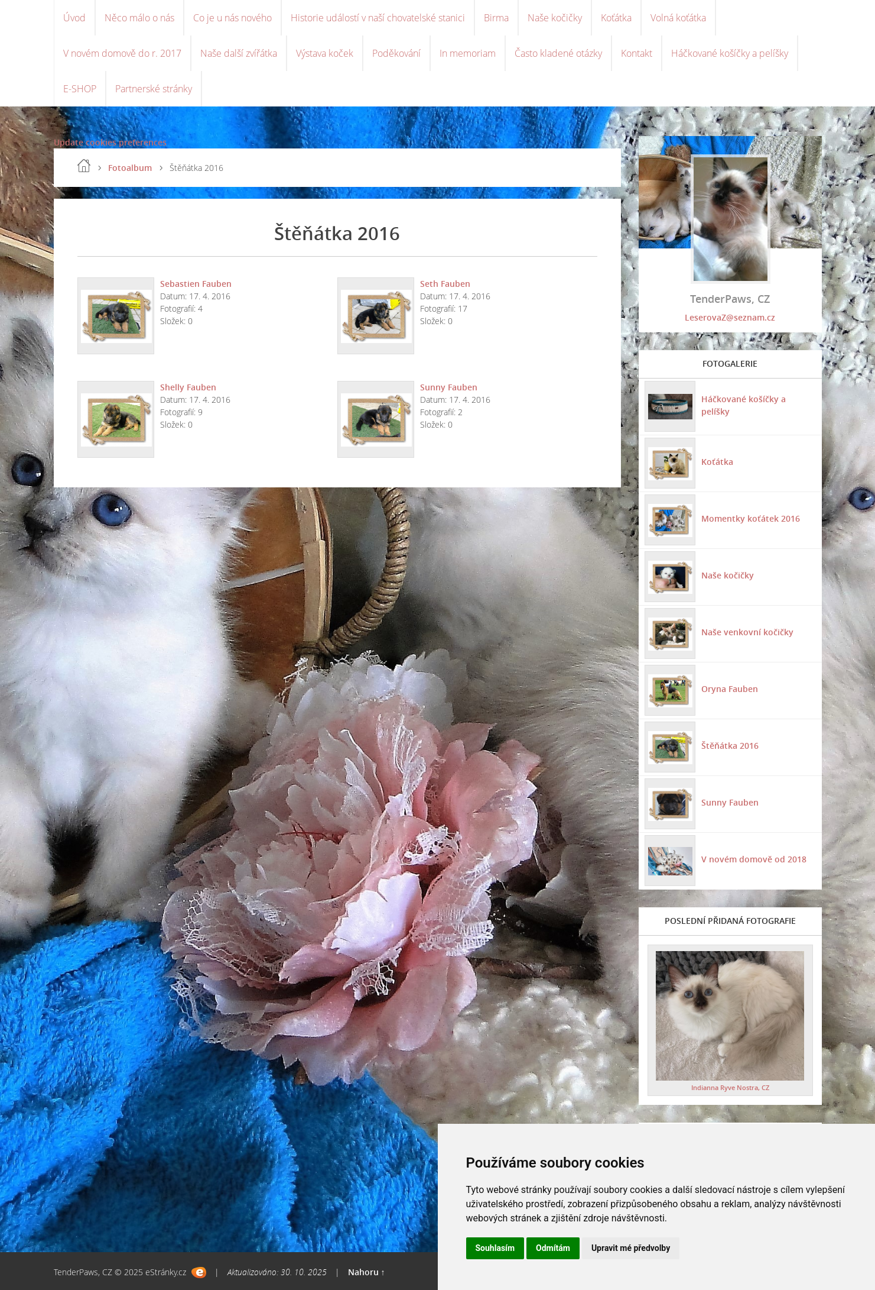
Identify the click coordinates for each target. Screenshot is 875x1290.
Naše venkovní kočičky (747, 632)
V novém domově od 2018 (753, 859)
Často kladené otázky (558, 53)
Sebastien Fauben (196, 283)
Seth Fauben (445, 283)
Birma (496, 17)
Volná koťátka (678, 17)
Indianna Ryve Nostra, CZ (730, 1087)
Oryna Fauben (729, 688)
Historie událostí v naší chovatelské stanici (378, 17)
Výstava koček (324, 53)
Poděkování (396, 53)
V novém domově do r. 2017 (122, 53)
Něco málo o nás (139, 17)
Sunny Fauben (448, 387)
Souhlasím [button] (495, 1248)
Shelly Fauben (188, 387)
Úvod (74, 17)
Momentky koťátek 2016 (750, 518)
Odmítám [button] (553, 1248)
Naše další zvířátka (238, 53)
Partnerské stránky (153, 88)
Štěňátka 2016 (730, 745)
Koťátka (616, 17)
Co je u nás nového (232, 17)
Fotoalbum (130, 167)
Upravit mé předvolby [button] (630, 1248)
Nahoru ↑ (366, 1272)
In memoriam (468, 53)
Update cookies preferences (110, 142)
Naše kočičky (555, 17)
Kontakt (636, 53)
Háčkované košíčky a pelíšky (729, 53)
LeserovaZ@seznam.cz (730, 317)
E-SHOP (79, 88)
